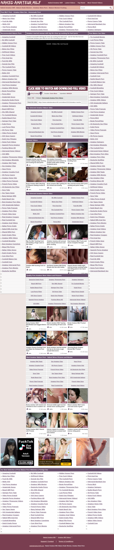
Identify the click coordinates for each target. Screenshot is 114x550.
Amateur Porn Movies (10, 268)
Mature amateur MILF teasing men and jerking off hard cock (56, 323)
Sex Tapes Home (8, 193)
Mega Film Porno (8, 247)
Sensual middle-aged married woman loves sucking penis (56, 405)
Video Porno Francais (10, 181)
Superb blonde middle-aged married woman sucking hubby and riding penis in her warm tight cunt (77, 268)
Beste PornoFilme (65, 27)
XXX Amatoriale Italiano (11, 205)
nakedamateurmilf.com (36, 546)
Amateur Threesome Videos (12, 157)
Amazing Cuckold (8, 16)
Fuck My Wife (7, 21)
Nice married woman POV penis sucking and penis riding (78, 184)
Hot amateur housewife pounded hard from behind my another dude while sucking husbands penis (56, 161)
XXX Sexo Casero (8, 136)
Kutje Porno (6, 124)
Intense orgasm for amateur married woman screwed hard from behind (56, 431)
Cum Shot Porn (7, 256)
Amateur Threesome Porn (68, 30)
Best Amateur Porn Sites (11, 202)
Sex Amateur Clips (9, 166)
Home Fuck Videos (9, 142)
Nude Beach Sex (8, 199)
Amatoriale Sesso (9, 30)
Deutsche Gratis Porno (39, 30)
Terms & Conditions (66, 541)
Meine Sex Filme (8, 18)
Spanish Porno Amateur (11, 145)
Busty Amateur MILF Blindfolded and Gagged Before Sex (36, 324)
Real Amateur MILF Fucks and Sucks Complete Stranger (77, 242)
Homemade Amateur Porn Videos (52, 98)
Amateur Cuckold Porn (39, 24)
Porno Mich (92, 27)
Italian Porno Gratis (9, 226)
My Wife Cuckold (37, 16)
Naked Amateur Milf (55, 3)
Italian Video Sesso (9, 250)
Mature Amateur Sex (66, 24)
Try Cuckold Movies (9, 115)
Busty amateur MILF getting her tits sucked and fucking (57, 184)
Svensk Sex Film (37, 21)
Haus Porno (6, 169)
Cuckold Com (7, 262)
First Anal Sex (93, 18)
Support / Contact (47, 541)
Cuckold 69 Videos (94, 16)
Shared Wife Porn (8, 232)
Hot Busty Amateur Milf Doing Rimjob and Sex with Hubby (56, 266)
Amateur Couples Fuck (10, 172)
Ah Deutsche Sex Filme (10, 187)
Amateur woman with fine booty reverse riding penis (78, 430)
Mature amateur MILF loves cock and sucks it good (76, 405)
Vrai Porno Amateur (9, 27)
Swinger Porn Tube (9, 121)
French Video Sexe (9, 214)
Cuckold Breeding (8, 241)
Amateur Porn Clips (9, 211)
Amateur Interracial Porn (11, 265)
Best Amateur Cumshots (11, 244)
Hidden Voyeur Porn (66, 16)
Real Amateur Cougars (10, 217)
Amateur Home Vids (9, 178)
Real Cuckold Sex (8, 220)
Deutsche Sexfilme (9, 271)
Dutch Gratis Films (9, 235)
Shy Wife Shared (8, 112)
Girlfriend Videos (37, 18)
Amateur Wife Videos (10, 238)
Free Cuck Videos (65, 18)
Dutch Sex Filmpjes (9, 139)
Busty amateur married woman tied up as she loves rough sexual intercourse (56, 349)
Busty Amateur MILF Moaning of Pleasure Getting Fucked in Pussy (35, 185)
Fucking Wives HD (9, 148)
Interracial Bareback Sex (97, 24)
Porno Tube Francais (9, 208)
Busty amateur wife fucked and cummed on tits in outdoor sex (36, 405)
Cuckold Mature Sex (9, 259)
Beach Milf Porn (8, 109)
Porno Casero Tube (95, 21)
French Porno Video (9, 184)
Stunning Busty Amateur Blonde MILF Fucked (75, 348)
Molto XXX (6, 24)
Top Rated (81, 3)
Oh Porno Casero (8, 175)
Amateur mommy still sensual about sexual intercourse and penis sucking (56, 242)
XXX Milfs (5, 154)
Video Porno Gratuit (9, 133)
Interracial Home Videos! (11, 151)
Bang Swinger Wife (9, 196)
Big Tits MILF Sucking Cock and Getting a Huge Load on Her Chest (35, 242)
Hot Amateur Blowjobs (10, 160)
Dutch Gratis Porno (9, 253)
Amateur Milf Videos (64, 537)
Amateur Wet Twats (9, 163)
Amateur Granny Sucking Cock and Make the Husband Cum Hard (36, 349)
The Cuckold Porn (66, 21)
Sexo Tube (6, 190)
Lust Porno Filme (8, 127)
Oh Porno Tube (7, 130)
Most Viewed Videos (95, 3)
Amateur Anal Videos (10, 223)
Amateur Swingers (94, 30)
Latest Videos (70, 3)
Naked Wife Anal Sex (9, 229)
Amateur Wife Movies (39, 27)
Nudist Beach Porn (9, 118)
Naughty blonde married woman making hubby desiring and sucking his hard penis (36, 160)
